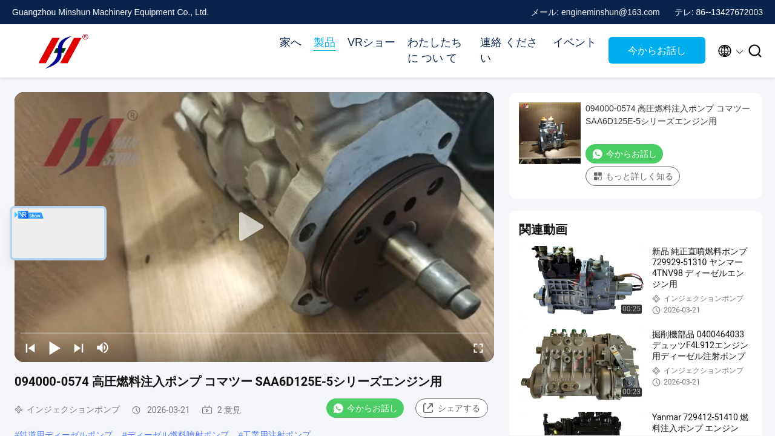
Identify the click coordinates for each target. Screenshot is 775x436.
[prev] (30, 348)
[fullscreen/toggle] (478, 348)
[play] (254, 227)
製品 (324, 42)
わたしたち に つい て (434, 50)
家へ (291, 42)
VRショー (371, 42)
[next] (79, 348)
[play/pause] (54, 348)
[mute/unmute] (103, 348)
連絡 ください (509, 50)
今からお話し (657, 50)
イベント (574, 42)
